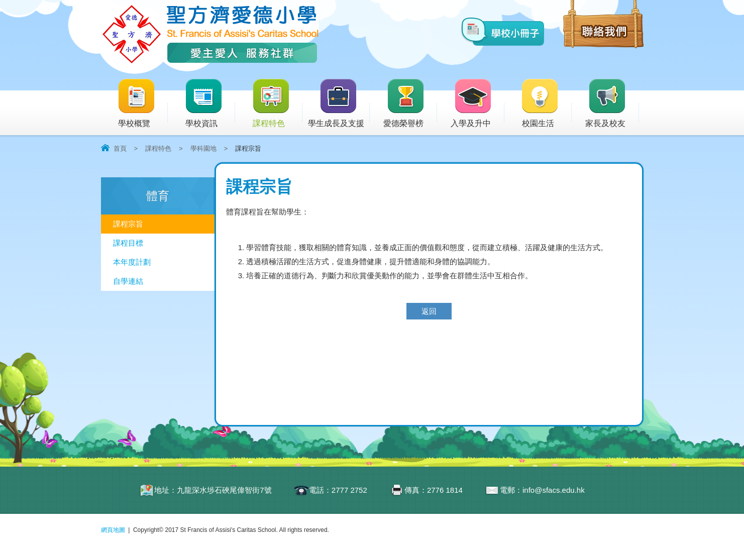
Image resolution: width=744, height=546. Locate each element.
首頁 (120, 148)
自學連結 (128, 281)
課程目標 (128, 243)
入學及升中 (477, 104)
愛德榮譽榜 (404, 104)
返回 (429, 311)
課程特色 (277, 104)
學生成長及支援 (339, 104)
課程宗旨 (128, 224)
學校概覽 (143, 104)
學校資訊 (210, 104)
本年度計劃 (132, 262)
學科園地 (203, 148)
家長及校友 (612, 104)
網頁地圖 (113, 529)
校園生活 (546, 104)
